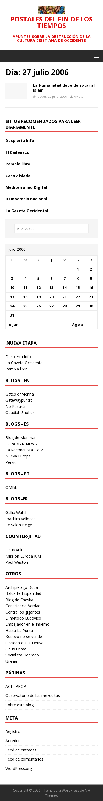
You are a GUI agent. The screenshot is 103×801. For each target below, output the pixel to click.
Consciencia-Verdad (22, 605)
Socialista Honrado (22, 655)
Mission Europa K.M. (23, 556)
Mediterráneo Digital (26, 187)
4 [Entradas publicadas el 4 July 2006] (25, 278)
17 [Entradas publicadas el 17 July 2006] (12, 296)
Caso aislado (17, 175)
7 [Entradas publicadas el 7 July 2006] (64, 278)
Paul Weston (16, 562)
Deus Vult (14, 549)
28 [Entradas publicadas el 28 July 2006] (64, 306)
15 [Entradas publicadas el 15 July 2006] (78, 287)
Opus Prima (15, 649)
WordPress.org (18, 768)
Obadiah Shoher (19, 412)
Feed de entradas (21, 750)
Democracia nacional (26, 198)
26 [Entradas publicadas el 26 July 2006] (38, 306)
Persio (11, 462)
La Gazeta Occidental (26, 210)
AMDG (78, 96)
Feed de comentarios (24, 759)
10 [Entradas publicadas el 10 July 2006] (12, 287)
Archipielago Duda (21, 587)
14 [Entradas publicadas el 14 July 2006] (64, 287)
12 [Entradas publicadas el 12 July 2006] (38, 287)
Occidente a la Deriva (24, 642)
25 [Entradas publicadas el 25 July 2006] (25, 306)
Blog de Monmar (20, 437)
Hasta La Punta (19, 630)
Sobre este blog (19, 704)
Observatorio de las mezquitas (32, 695)
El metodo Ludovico (23, 618)
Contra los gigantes (22, 612)
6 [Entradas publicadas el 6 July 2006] (51, 278)
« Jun (13, 324)
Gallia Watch (16, 512)
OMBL (11, 487)
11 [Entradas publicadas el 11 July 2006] (25, 287)
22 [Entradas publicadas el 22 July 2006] (78, 296)
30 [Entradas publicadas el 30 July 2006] (91, 306)
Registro (12, 731)
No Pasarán (16, 406)
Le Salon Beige (18, 524)
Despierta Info (19, 140)
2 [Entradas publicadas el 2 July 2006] (91, 269)
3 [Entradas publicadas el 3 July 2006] (12, 278)
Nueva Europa (18, 456)
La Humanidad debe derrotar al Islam (64, 88)
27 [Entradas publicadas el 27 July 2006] (51, 306)
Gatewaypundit (18, 400)
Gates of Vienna (19, 394)
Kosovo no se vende (23, 636)
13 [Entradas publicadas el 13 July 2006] (51, 287)
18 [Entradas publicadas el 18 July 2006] (25, 296)
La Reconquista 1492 (24, 450)
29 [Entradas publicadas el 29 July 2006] (78, 306)
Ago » (77, 324)
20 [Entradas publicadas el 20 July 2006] (51, 296)
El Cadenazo (17, 152)
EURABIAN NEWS (21, 443)
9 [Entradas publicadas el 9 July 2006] (91, 278)
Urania (11, 661)
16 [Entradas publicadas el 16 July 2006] (91, 287)
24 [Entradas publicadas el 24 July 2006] (12, 306)
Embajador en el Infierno (27, 624)
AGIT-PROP (15, 686)
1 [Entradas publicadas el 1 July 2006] (78, 269)
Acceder (12, 740)
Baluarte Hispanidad (23, 593)
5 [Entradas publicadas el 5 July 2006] (38, 278)
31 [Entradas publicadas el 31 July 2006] (12, 315)
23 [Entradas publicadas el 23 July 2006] (91, 296)
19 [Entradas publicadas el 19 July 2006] (38, 296)
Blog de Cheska (19, 599)
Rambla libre (17, 164)
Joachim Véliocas (20, 518)
